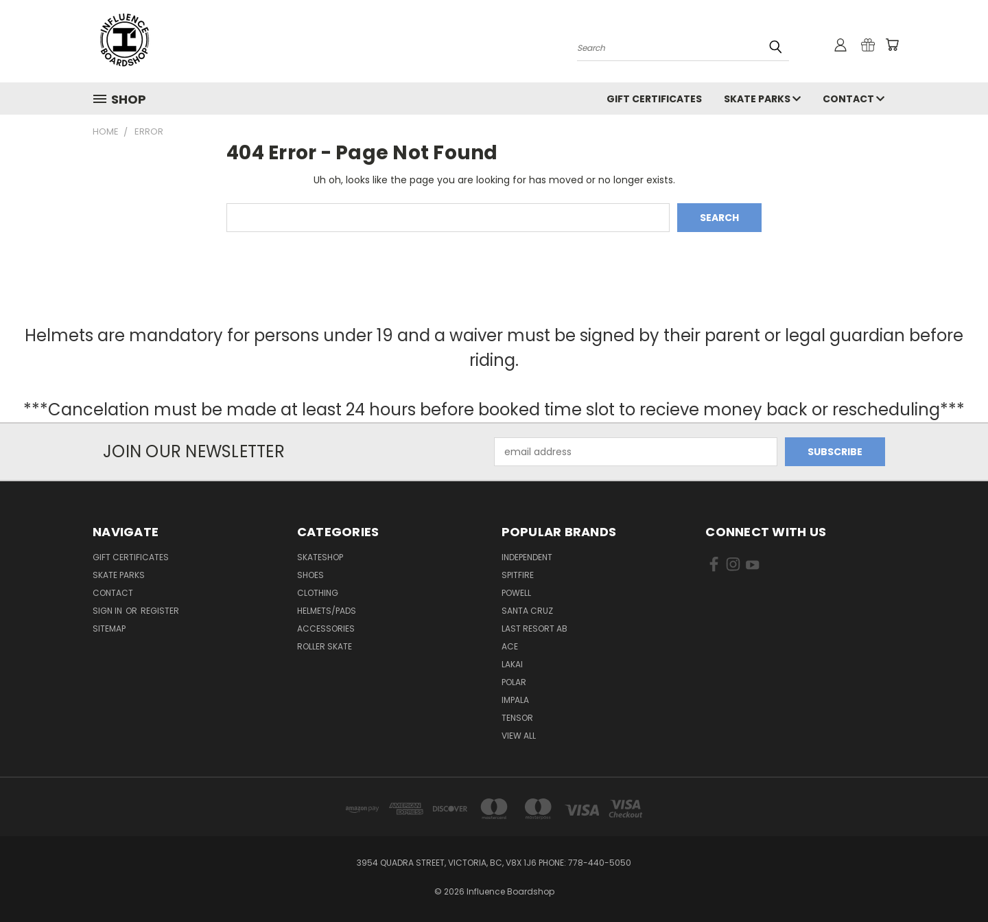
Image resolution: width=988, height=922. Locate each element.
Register (160, 610)
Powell (516, 593)
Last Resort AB (534, 628)
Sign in (108, 610)
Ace (510, 646)
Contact (853, 99)
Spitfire (518, 575)
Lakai (512, 664)
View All (519, 735)
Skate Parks (762, 99)
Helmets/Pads (326, 610)
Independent (527, 557)
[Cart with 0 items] (892, 44)
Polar (514, 682)
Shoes (310, 575)
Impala (515, 700)
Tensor (517, 718)
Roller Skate (324, 646)
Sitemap (109, 628)
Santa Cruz (527, 610)
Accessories (326, 628)
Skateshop (320, 557)
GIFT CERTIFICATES (654, 99)
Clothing (317, 593)
